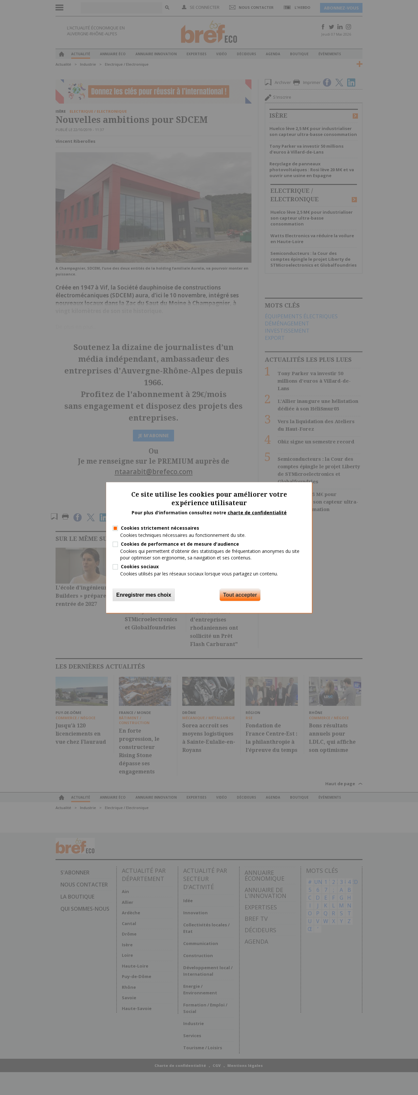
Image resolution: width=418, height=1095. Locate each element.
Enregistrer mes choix (143, 595)
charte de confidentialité (257, 512)
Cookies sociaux (140, 566)
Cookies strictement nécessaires (160, 528)
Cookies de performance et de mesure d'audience (180, 544)
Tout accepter (240, 595)
